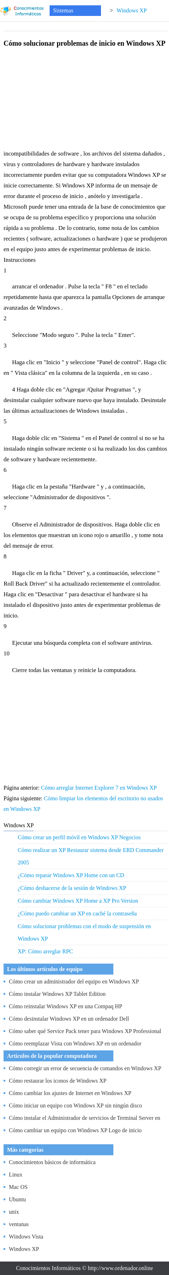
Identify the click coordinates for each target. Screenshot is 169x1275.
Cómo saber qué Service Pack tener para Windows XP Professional (85, 1031)
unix (14, 1212)
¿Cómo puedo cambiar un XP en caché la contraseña (77, 913)
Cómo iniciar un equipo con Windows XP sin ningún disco (75, 1105)
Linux (15, 1175)
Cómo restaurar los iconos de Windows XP (57, 1081)
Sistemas (63, 10)
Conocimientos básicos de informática (52, 1162)
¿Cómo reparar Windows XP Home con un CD (71, 875)
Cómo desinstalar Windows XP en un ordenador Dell (69, 1019)
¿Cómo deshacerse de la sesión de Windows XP (72, 888)
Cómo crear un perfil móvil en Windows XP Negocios (79, 837)
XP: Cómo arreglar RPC (45, 951)
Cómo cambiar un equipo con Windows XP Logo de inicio (75, 1130)
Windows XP (132, 10)
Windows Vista (26, 1237)
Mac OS (18, 1187)
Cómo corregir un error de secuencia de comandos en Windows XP (85, 1068)
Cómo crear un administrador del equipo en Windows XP (74, 981)
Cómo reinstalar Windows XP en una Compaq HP (65, 1006)
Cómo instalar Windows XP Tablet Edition (57, 994)
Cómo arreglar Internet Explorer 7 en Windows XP (99, 788)
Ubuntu (17, 1199)
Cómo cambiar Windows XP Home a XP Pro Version (78, 901)
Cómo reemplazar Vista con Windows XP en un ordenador (75, 1043)
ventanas (19, 1224)
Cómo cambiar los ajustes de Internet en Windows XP (70, 1093)
